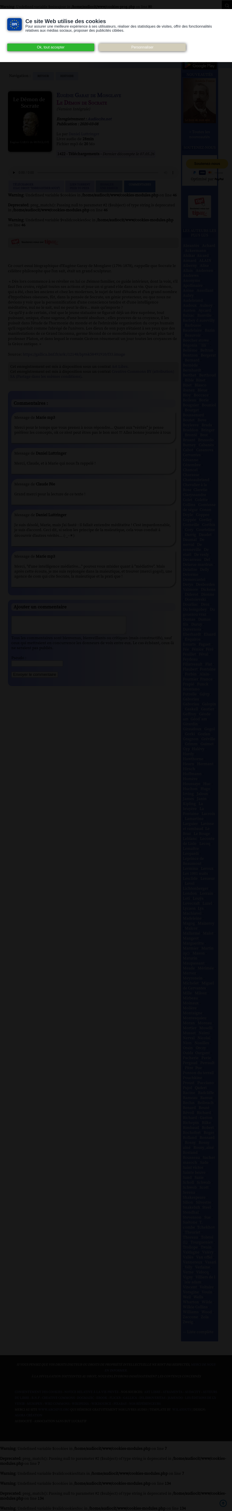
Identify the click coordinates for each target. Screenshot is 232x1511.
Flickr (115, 1398)
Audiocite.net (99, 119)
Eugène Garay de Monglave (88, 95)
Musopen (34, 1404)
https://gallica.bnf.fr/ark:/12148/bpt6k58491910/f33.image (74, 354)
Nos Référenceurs (145, 1404)
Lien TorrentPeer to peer (80, 186)
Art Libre (119, 366)
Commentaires (140, 186)
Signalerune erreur (109, 186)
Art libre (152, 1392)
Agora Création (28, 1415)
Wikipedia (80, 1404)
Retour (43, 76)
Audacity (193, 1392)
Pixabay (120, 1404)
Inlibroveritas (152, 1398)
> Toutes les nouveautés (199, 135)
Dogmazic (85, 1398)
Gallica (130, 1398)
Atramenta (173, 1392)
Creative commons (58, 1398)
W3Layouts (181, 1410)
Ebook (101, 1398)
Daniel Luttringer (84, 134)
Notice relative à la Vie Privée (91, 1392)
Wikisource (101, 1404)
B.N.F (35, 1398)
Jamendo (175, 1398)
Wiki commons (57, 1404)
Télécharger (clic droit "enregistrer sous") (36, 186)
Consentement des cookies (38, 1392)
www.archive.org (54, 1410)
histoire (67, 76)
